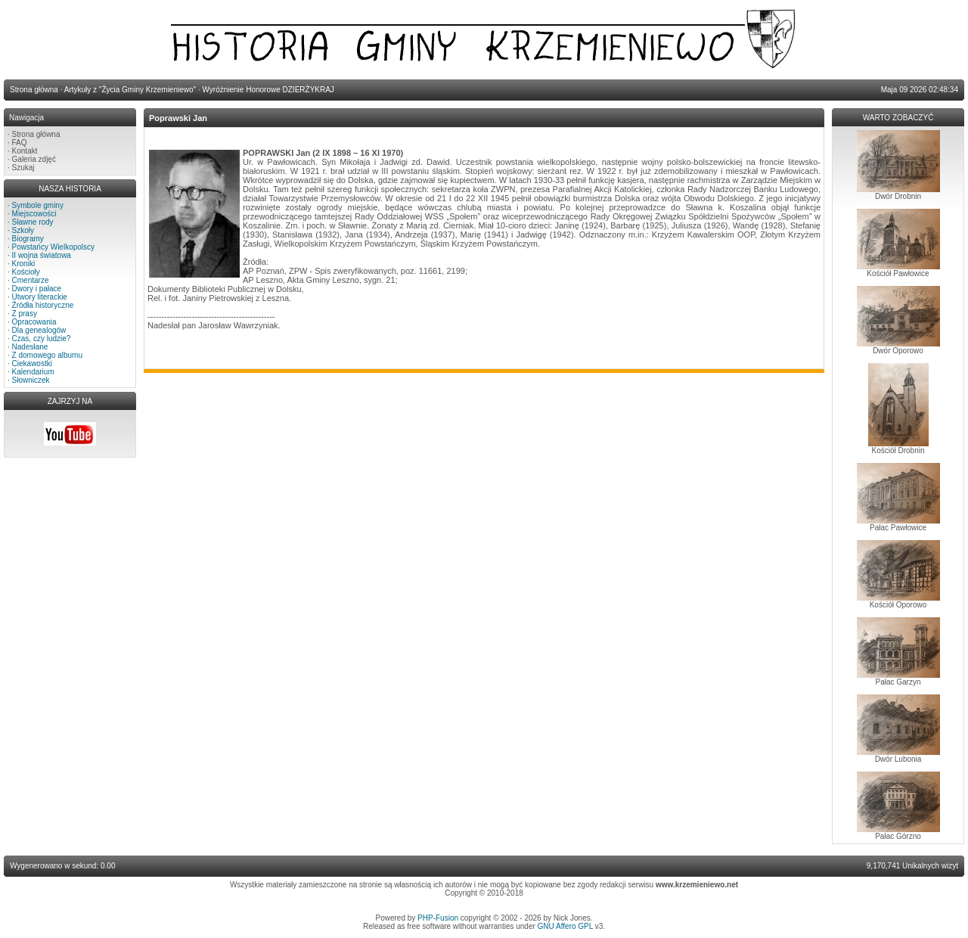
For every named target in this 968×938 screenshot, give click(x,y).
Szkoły (23, 230)
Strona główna (36, 134)
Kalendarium (33, 372)
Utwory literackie (39, 297)
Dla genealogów (39, 330)
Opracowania (34, 322)
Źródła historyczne (43, 305)
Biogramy (28, 238)
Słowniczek (31, 380)
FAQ (19, 142)
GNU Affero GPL (565, 926)
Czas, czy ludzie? (41, 338)
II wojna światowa (41, 255)
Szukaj (23, 167)
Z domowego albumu (47, 355)
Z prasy (24, 313)
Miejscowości (34, 214)
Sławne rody (33, 222)
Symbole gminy (38, 205)
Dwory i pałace (37, 288)
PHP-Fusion (437, 918)
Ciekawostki (32, 363)
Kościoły (26, 272)
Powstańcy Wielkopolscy (53, 247)
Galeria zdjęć (34, 159)
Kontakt (25, 151)
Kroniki (24, 263)
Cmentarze (30, 280)
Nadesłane (30, 347)
